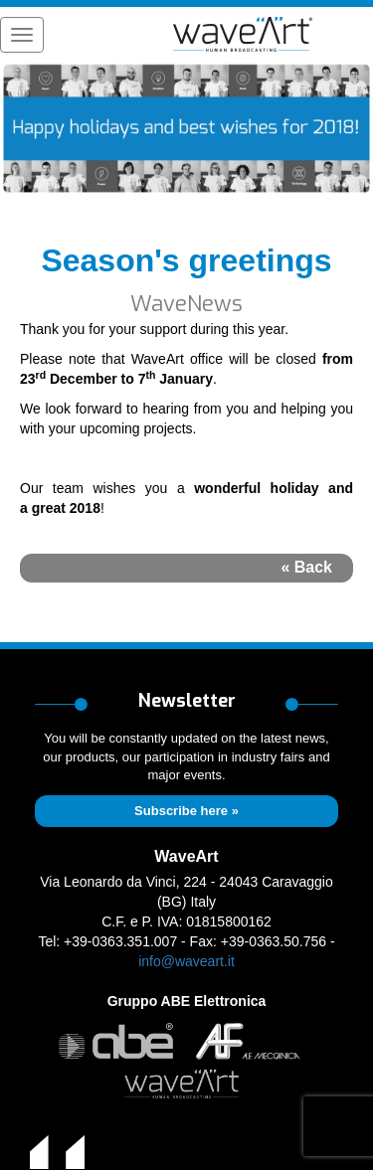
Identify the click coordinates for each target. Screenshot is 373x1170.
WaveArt (186, 856)
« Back (306, 567)
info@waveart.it (186, 961)
